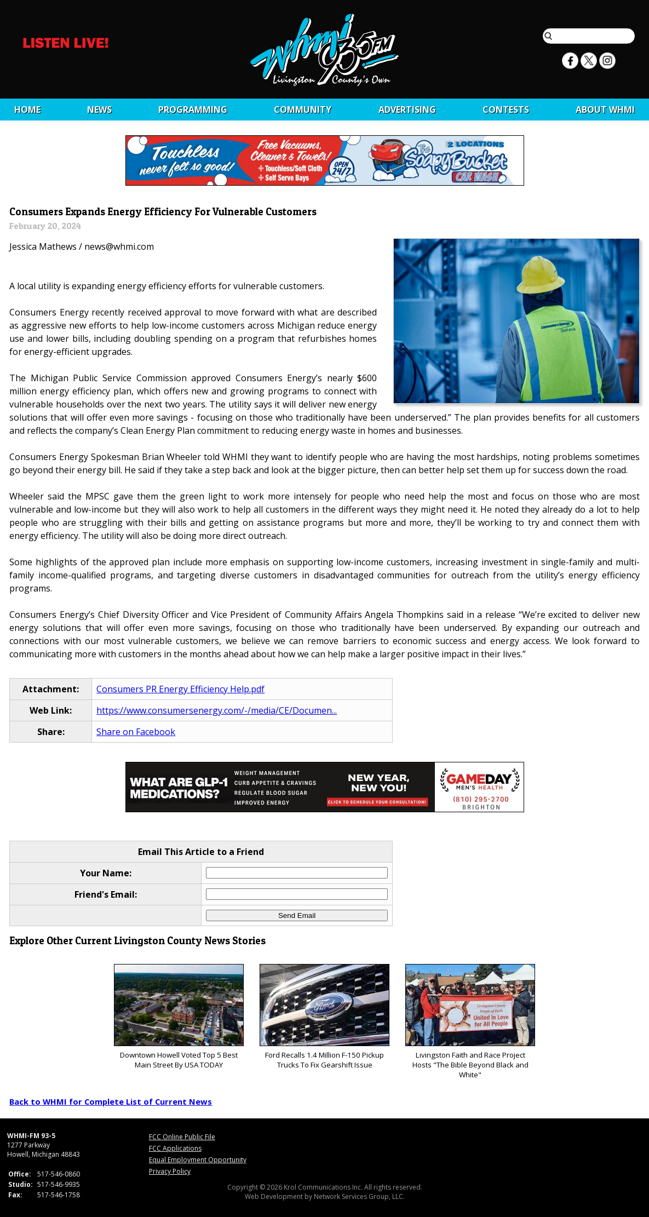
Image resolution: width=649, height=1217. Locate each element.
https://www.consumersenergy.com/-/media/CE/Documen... (216, 710)
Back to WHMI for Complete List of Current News (110, 1101)
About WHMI (605, 110)
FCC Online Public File (182, 1136)
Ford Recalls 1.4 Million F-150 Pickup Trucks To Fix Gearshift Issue (324, 1017)
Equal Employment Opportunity (197, 1159)
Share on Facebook (135, 732)
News (99, 110)
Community (302, 110)
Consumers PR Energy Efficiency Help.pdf (180, 689)
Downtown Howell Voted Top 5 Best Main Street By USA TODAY (179, 1017)
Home (27, 110)
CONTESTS (506, 110)
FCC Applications (175, 1148)
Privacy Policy (170, 1171)
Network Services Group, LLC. (359, 1196)
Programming (192, 110)
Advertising (407, 110)
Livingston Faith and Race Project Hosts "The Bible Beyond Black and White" (470, 1022)
